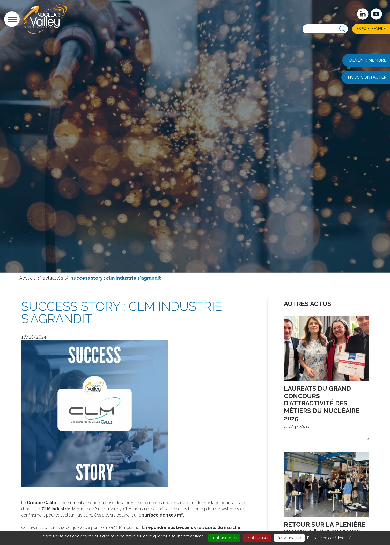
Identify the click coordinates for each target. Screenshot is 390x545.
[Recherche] (342, 29)
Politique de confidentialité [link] (329, 538)
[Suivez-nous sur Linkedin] (363, 14)
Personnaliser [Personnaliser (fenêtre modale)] (289, 537)
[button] (12, 19)
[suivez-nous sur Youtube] (376, 14)
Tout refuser (257, 537)
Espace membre (371, 29)
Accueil (27, 278)
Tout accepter (224, 537)
